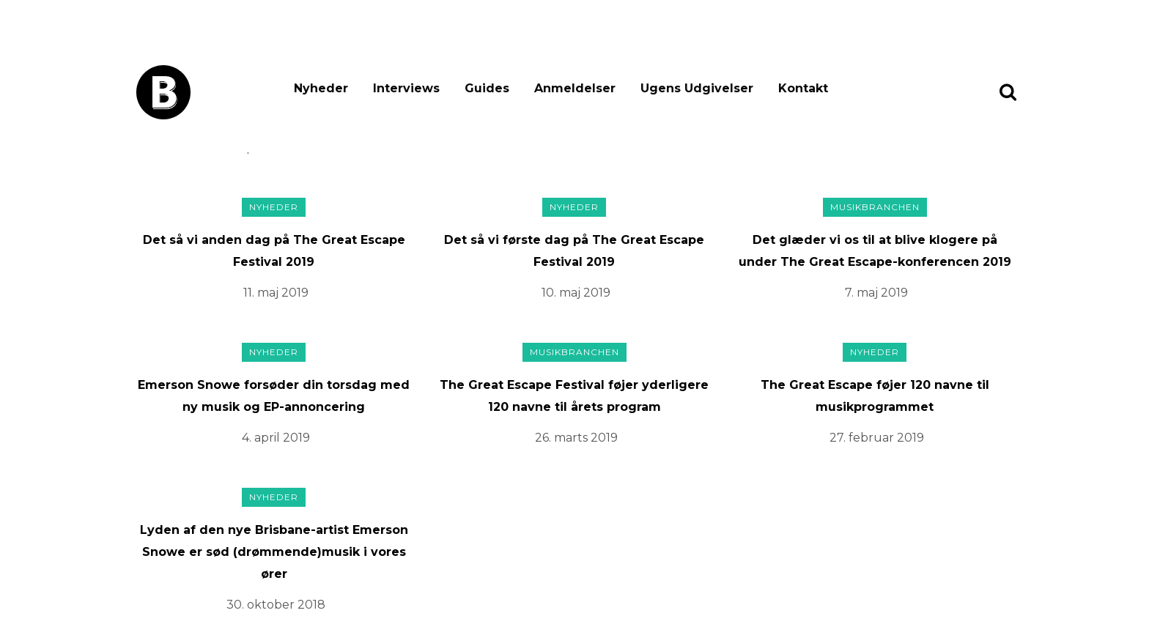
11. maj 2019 (276, 293)
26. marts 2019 (576, 438)
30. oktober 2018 (275, 605)
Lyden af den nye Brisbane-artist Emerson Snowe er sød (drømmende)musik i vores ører (274, 552)
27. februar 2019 (877, 438)
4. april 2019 (276, 438)
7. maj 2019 (876, 293)
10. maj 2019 (576, 293)
